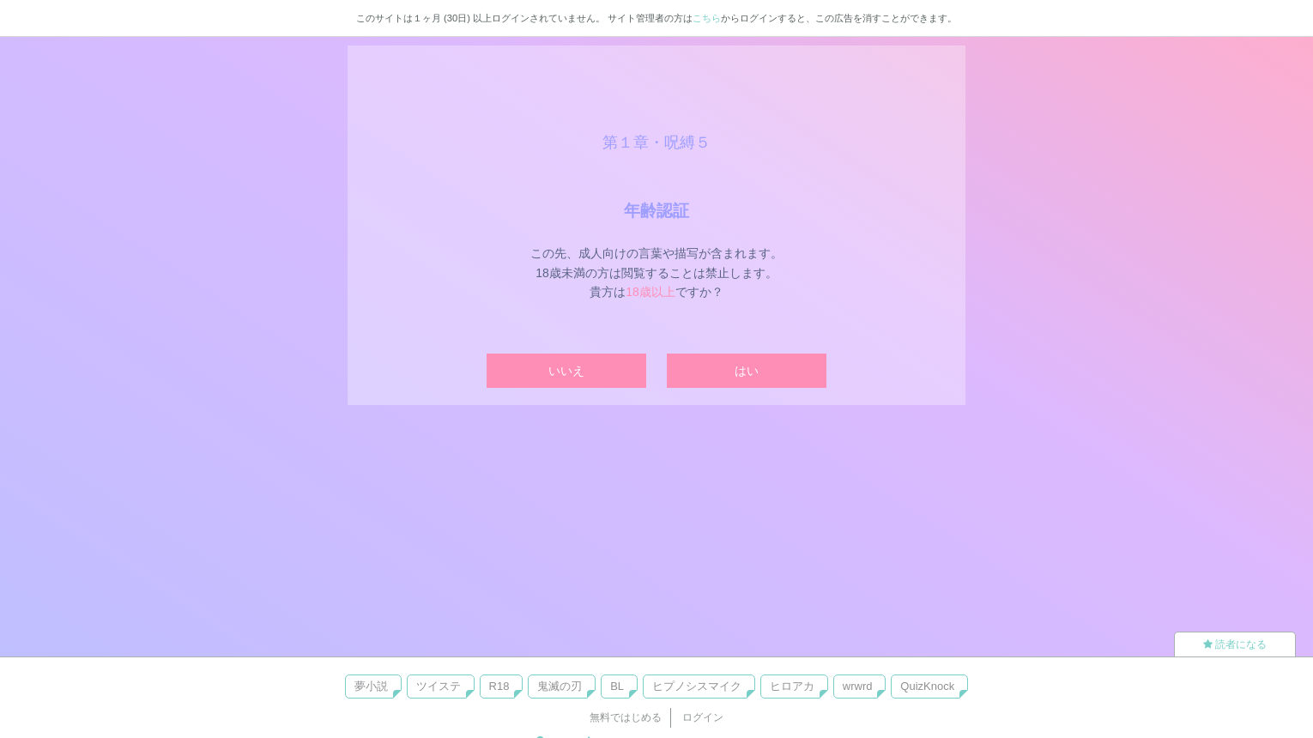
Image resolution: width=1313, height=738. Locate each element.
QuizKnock (927, 686)
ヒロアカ (792, 686)
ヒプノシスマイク (696, 686)
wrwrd (858, 686)
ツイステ (438, 686)
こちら (707, 18)
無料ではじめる (626, 717)
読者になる (1235, 644)
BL (617, 686)
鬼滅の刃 (559, 686)
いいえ (566, 371)
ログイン (702, 717)
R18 (499, 686)
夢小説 (371, 686)
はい (747, 371)
